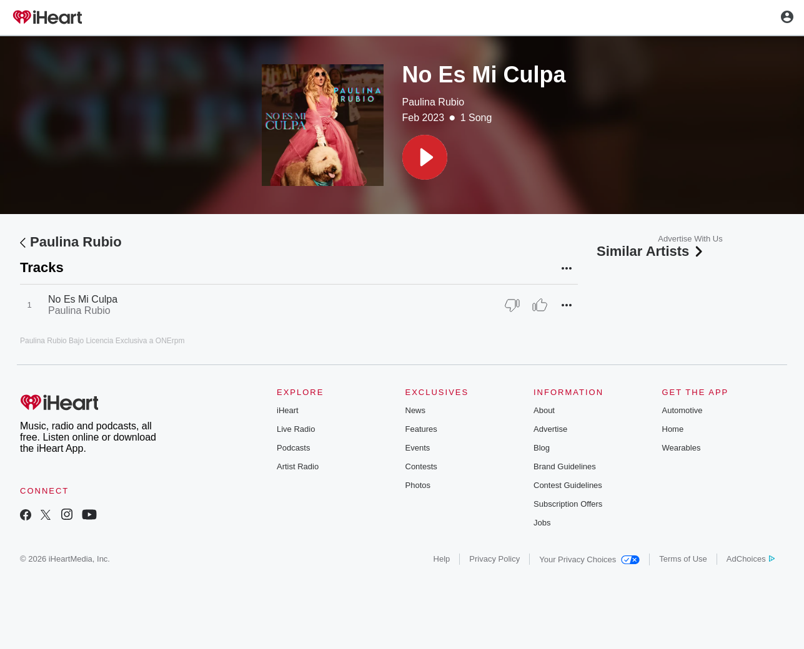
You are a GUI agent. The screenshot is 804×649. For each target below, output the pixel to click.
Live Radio (296, 429)
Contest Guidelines (568, 485)
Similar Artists (651, 251)
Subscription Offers (568, 504)
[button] (424, 157)
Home (673, 429)
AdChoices (751, 559)
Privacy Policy (494, 559)
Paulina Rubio (433, 102)
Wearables (681, 447)
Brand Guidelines (565, 466)
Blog (542, 447)
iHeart (288, 410)
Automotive (682, 410)
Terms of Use (683, 559)
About (544, 410)
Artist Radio (298, 466)
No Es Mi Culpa (82, 299)
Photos (417, 485)
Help (442, 559)
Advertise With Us (690, 238)
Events (417, 447)
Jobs (542, 522)
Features (421, 429)
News (415, 410)
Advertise (550, 429)
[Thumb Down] (512, 305)
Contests (421, 466)
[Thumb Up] (540, 305)
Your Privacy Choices (589, 559)
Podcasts (293, 447)
